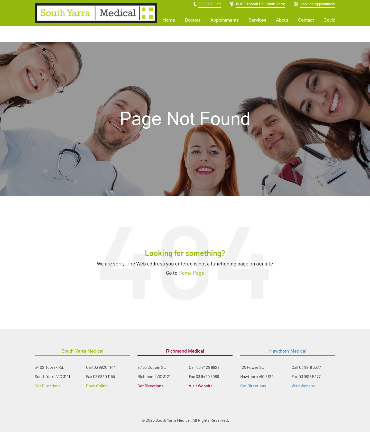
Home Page (191, 273)
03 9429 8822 (208, 367)
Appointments (224, 27)
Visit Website (201, 385)
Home (169, 27)
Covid (329, 27)
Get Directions (48, 385)
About (282, 27)
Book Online (97, 385)
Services (257, 27)
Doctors (193, 27)
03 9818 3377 (310, 367)
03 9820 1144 (105, 367)
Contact (306, 27)
